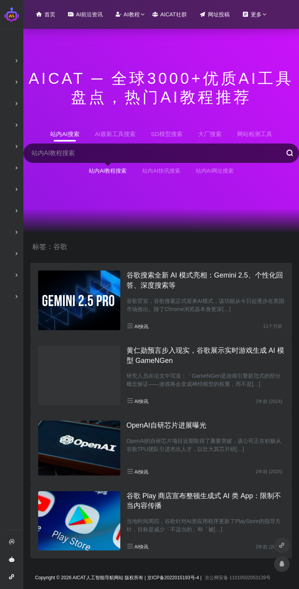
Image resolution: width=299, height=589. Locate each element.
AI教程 (127, 14)
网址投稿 (214, 14)
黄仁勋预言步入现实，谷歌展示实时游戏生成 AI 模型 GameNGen (205, 355)
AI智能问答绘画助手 (14, 562)
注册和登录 (14, 544)
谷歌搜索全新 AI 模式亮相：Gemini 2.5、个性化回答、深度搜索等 (205, 280)
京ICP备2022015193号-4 (173, 577)
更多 (252, 14)
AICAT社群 (169, 14)
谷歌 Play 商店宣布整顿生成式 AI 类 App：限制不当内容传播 (204, 501)
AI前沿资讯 (85, 14)
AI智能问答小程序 (14, 579)
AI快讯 (141, 326)
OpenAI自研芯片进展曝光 (166, 425)
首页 (45, 14)
